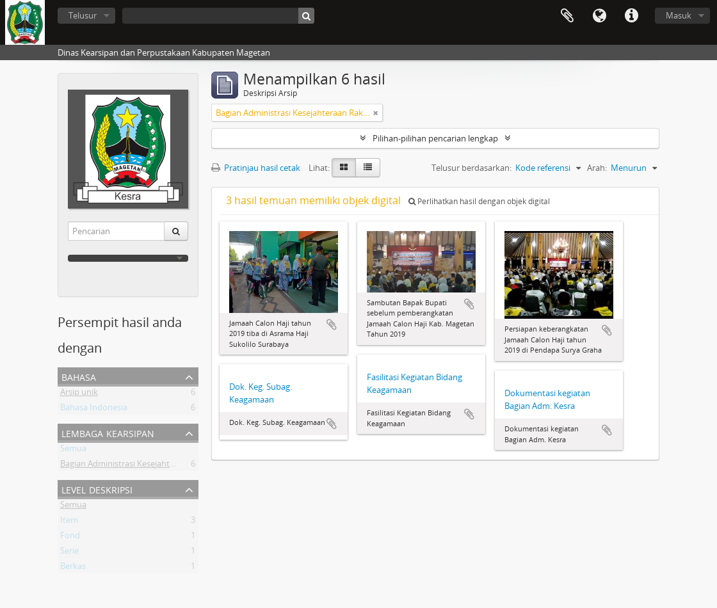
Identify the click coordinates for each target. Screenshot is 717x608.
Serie (69, 553)
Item (69, 522)
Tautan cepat (631, 16)
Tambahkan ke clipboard (331, 324)
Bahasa (599, 16)
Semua (73, 450)
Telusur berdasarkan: (471, 167)
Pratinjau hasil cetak (255, 167)
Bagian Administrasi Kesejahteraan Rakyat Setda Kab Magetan (178, 466)
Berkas (73, 568)
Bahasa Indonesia (93, 409)
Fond (70, 537)
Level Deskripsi (97, 488)
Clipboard (567, 16)
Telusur (82, 15)
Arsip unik (79, 394)
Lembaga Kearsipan (107, 432)
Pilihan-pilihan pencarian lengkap (435, 138)
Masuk (678, 15)
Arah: (597, 167)
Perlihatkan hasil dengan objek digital (479, 201)
